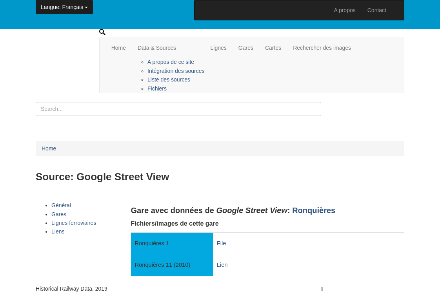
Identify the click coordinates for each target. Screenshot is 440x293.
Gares (245, 48)
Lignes (219, 48)
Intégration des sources (176, 71)
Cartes (273, 48)
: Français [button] (64, 7)
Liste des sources (168, 79)
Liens (57, 231)
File (221, 243)
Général (61, 205)
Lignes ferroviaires (73, 223)
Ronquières (313, 210)
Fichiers (157, 88)
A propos (344, 10)
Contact (376, 10)
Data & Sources (157, 48)
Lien (222, 265)
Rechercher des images (322, 48)
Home (118, 48)
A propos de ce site (170, 62)
